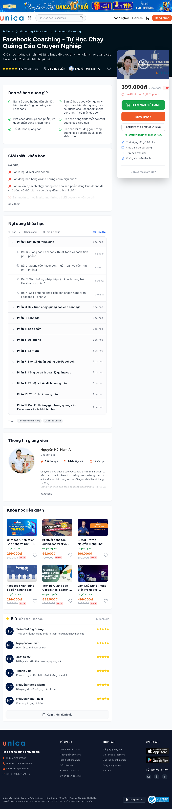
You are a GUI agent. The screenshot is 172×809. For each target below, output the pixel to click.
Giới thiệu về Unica (70, 749)
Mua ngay (143, 116)
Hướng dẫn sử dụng (70, 754)
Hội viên (137, 18)
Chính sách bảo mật (70, 775)
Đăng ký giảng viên (113, 749)
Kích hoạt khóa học (70, 760)
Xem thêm (14, 204)
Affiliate (107, 770)
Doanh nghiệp (121, 18)
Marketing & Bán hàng (34, 31)
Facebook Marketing (68, 31)
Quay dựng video (112, 765)
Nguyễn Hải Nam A (87, 68)
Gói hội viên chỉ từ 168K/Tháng (143, 127)
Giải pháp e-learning (114, 754)
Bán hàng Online (53, 420)
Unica (8, 31)
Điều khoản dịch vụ (70, 770)
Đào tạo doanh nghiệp (114, 760)
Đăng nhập (162, 18)
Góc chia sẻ (66, 765)
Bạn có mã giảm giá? (143, 171)
